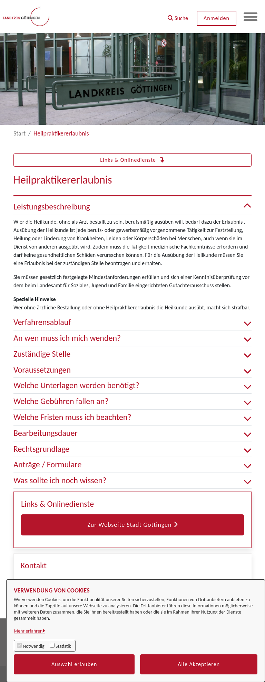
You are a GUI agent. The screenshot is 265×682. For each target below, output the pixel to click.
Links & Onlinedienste (132, 160)
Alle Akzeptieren (199, 664)
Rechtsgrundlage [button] (132, 449)
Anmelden (216, 18)
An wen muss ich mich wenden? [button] (132, 338)
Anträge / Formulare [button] (132, 465)
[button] (178, 15)
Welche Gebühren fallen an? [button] (132, 401)
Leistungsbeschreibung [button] (132, 207)
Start (19, 133)
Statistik (63, 646)
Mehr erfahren (28, 631)
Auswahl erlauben (74, 664)
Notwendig (33, 646)
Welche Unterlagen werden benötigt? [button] (132, 386)
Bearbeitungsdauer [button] (132, 433)
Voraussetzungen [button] (132, 370)
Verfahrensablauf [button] (132, 322)
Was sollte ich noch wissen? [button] (132, 481)
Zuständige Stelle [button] (132, 354)
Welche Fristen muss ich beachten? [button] (132, 417)
